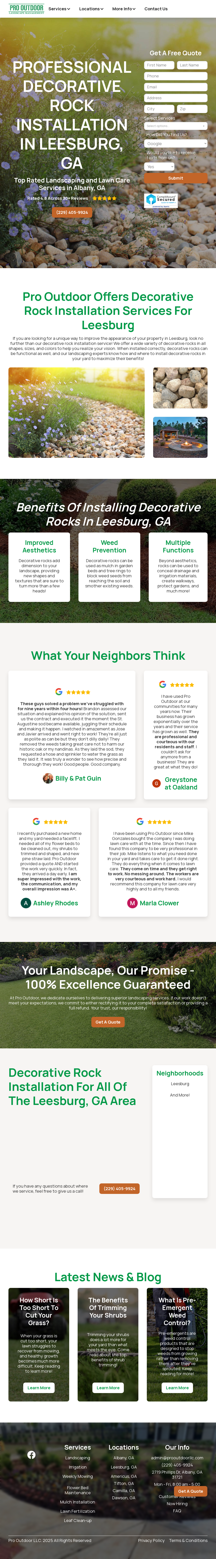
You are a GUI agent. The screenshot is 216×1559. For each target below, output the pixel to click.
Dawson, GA (123, 1497)
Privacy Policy (151, 1540)
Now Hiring (177, 1503)
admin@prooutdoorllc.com (177, 1457)
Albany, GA (123, 1457)
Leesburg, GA (124, 1467)
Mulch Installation (77, 1502)
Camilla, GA (124, 1490)
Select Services (159, 118)
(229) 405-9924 (72, 212)
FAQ (177, 1510)
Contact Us (156, 9)
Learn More (38, 1388)
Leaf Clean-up (78, 1520)
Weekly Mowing (77, 1476)
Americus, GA (124, 1476)
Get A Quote (108, 1022)
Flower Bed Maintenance (78, 1490)
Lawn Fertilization (77, 1511)
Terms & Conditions (188, 1540)
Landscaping (77, 1457)
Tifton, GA (124, 1483)
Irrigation (78, 1467)
